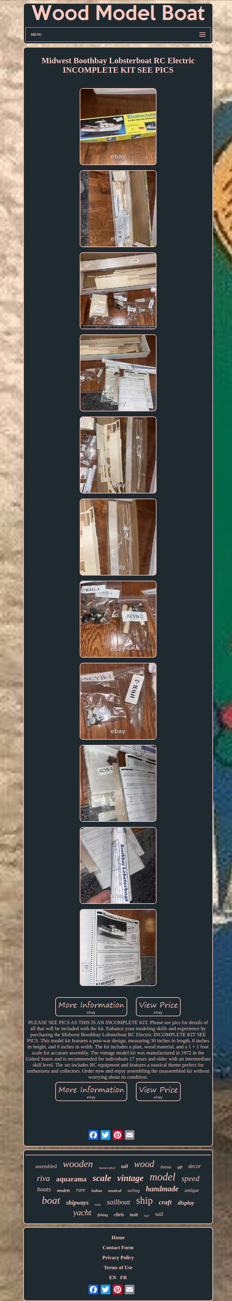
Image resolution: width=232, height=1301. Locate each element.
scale (102, 1178)
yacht (82, 1212)
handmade (162, 1189)
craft (165, 1202)
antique (192, 1190)
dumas (166, 1167)
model (163, 1177)
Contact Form (118, 1247)
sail (159, 1214)
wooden (78, 1163)
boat (51, 1200)
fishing (103, 1215)
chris (119, 1214)
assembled (46, 1166)
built (134, 1215)
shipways (77, 1202)
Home (117, 1237)
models (63, 1190)
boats (44, 1189)
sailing (133, 1190)
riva (43, 1178)
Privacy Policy (118, 1257)
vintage (130, 1178)
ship (144, 1200)
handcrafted (107, 1168)
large (98, 1204)
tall (124, 1166)
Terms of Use (118, 1267)
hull (146, 1215)
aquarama (71, 1179)
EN (112, 1277)
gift (179, 1167)
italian (96, 1190)
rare (80, 1190)
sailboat (118, 1202)
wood (144, 1164)
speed (190, 1178)
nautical (114, 1190)
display (186, 1203)
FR (123, 1277)
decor (194, 1166)
